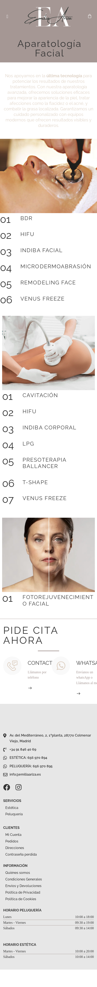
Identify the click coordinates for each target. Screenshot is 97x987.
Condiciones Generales (23, 879)
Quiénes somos (17, 873)
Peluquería (16, 814)
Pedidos (11, 841)
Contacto (42, 663)
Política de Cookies (20, 899)
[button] (7, 16)
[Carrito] (89, 16)
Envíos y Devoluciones (23, 886)
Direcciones (14, 848)
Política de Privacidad (22, 892)
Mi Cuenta (13, 835)
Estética (14, 808)
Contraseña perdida (21, 854)
